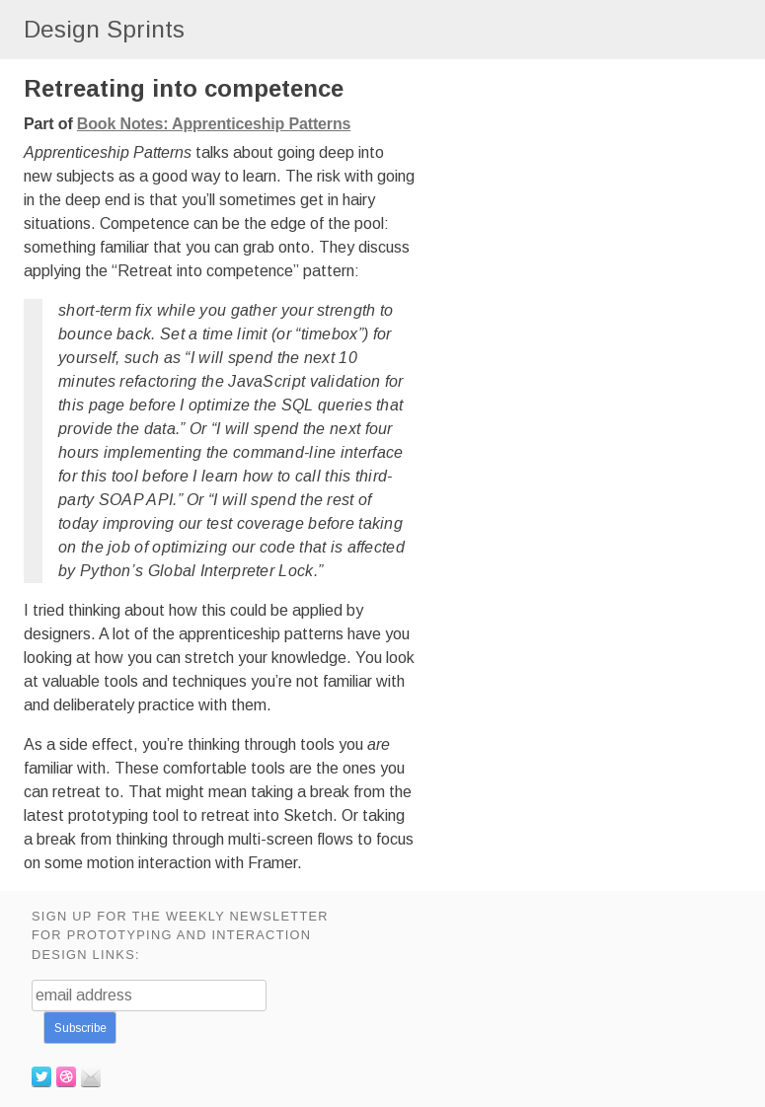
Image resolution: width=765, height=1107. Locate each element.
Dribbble (66, 1076)
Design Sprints (104, 29)
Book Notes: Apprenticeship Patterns (213, 123)
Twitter (41, 1076)
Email (91, 1076)
